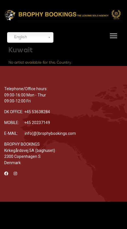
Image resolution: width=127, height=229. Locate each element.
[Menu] (112, 39)
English (18, 37)
